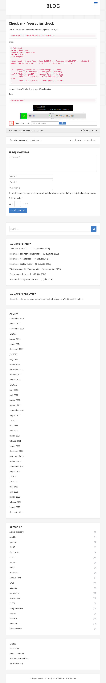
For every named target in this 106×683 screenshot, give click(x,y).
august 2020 (15, 471)
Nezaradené (15, 598)
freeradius (29, 130)
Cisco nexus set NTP (19, 248)
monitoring (39, 130)
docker (13, 562)
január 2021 (15, 446)
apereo (13, 542)
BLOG (53, 5)
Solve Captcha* (16, 198)
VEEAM (13, 613)
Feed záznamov (17, 653)
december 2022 (16, 370)
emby (12, 567)
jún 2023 (13, 354)
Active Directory (17, 532)
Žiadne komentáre (90, 130)
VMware (13, 618)
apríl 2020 (14, 492)
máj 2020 (14, 487)
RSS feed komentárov (19, 659)
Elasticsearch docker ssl (20, 274)
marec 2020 (15, 497)
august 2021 (15, 415)
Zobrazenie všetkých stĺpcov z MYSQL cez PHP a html (59, 299)
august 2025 (15, 324)
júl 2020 (13, 476)
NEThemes (71, 678)
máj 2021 (14, 425)
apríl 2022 (14, 395)
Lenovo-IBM (15, 578)
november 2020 (17, 456)
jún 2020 (13, 482)
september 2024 (17, 329)
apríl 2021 (14, 431)
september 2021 (17, 410)
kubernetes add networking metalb (25, 253)
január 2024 (15, 344)
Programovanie (16, 608)
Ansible (13, 537)
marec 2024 (15, 339)
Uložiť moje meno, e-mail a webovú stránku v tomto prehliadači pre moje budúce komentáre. (54, 193)
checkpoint (14, 552)
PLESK (12, 603)
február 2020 (15, 502)
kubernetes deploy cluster (21, 264)
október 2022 (16, 374)
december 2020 (16, 451)
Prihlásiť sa (14, 648)
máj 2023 (14, 359)
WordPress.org (16, 664)
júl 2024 (13, 334)
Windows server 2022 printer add (24, 269)
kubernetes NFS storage (20, 258)
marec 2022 (15, 400)
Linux (12, 583)
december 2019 (16, 512)
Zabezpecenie (16, 629)
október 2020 (16, 461)
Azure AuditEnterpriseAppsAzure (24, 279)
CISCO (12, 557)
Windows (14, 623)
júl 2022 (13, 385)
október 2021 (16, 405)
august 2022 (15, 380)
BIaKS (12, 547)
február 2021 (15, 441)
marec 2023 (15, 364)
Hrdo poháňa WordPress (40, 678)
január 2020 (15, 507)
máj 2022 (14, 390)
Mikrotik (13, 588)
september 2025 (17, 319)
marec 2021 (15, 436)
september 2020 (17, 466)
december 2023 (16, 349)
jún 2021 (13, 420)
